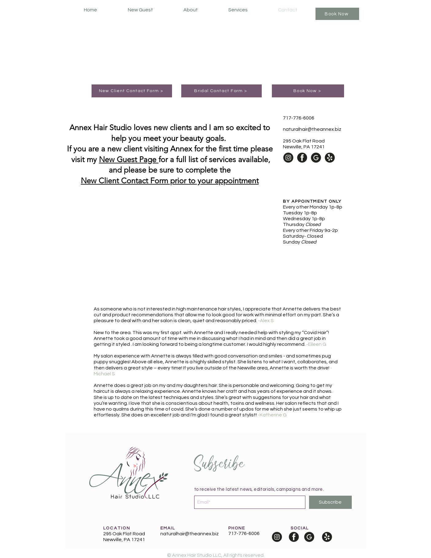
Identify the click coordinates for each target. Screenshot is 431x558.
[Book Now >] (308, 90)
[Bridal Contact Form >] (221, 90)
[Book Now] (337, 14)
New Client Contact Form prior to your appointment (170, 180)
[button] (238, 10)
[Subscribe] (330, 502)
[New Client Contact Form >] (132, 90)
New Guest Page (129, 159)
